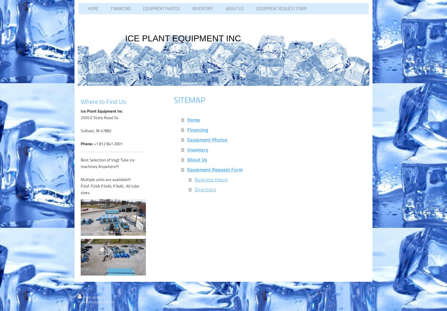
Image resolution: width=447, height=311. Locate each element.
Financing (197, 129)
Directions (205, 189)
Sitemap (99, 297)
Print (85, 297)
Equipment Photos (207, 139)
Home (193, 119)
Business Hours (211, 179)
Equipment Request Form (215, 169)
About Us (197, 159)
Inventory (197, 149)
